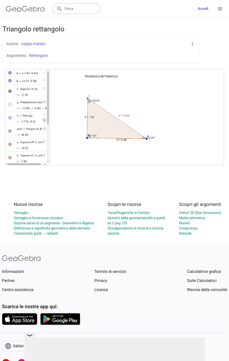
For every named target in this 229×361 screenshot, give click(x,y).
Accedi (203, 9)
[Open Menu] (220, 9)
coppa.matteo (33, 43)
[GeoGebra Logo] (25, 9)
